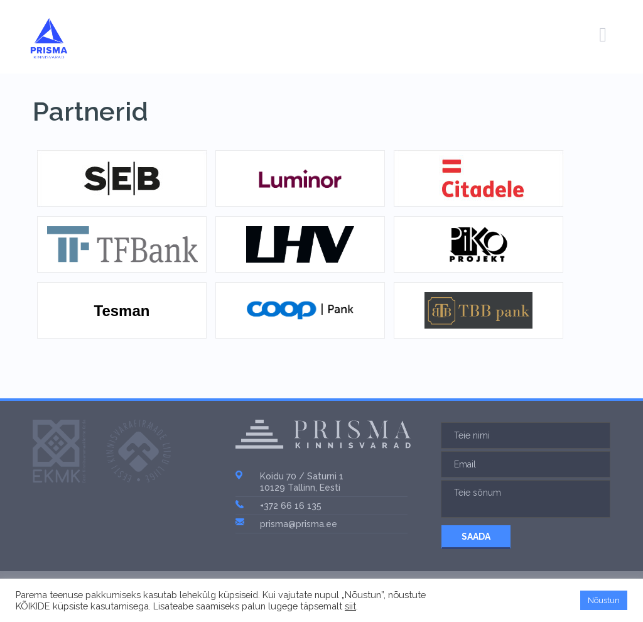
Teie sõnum (525, 499)
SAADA (476, 537)
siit (350, 606)
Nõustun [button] (604, 600)
